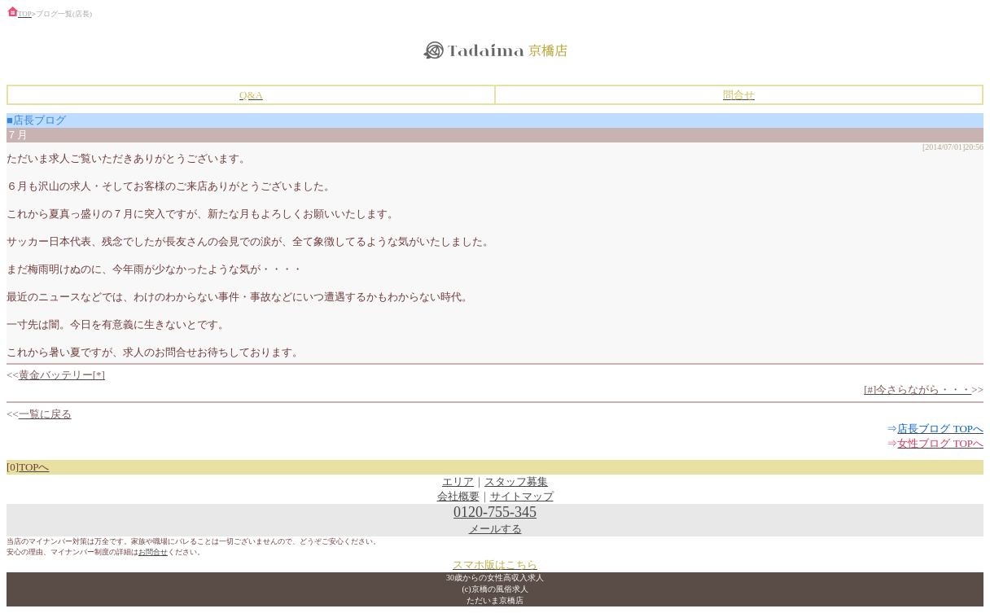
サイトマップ (522, 496)
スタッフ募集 (516, 481)
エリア (458, 481)
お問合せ (153, 552)
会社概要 (458, 496)
